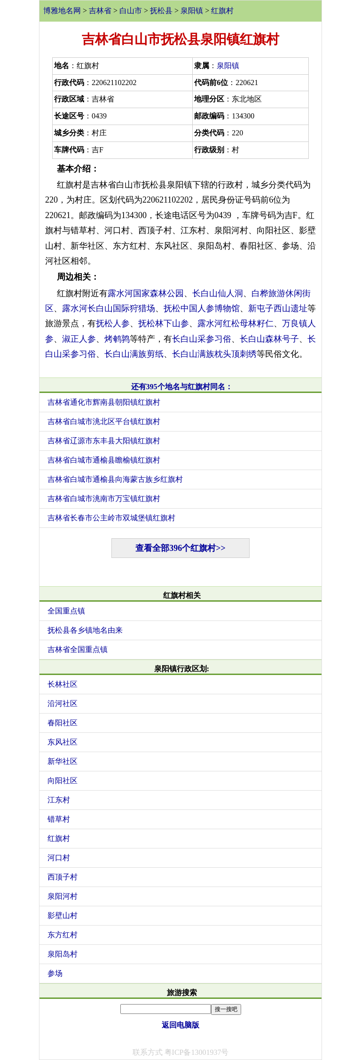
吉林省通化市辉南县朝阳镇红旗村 (103, 402)
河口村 (58, 858)
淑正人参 (79, 339)
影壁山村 (62, 915)
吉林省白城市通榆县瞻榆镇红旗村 (103, 460)
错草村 (58, 819)
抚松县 (161, 11)
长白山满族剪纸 (134, 354)
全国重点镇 (66, 611)
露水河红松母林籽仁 (235, 323)
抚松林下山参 (163, 323)
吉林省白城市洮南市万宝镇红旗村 (103, 499)
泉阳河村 (62, 896)
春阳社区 (62, 723)
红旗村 (222, 11)
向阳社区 (62, 781)
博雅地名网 (62, 11)
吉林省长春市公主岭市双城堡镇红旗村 (111, 518)
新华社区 (62, 761)
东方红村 (62, 935)
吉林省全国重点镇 (77, 649)
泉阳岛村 (62, 954)
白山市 (130, 11)
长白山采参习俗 (201, 339)
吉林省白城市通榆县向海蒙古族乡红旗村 (115, 479)
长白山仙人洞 (217, 293)
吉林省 (100, 11)
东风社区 (62, 742)
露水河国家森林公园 (146, 293)
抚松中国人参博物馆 (202, 308)
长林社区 (62, 684)
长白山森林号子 (269, 339)
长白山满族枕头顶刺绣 (214, 354)
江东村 (58, 800)
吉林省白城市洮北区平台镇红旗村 (103, 421)
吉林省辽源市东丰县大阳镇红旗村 (103, 441)
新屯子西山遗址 (277, 308)
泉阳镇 (191, 11)
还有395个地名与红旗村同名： (182, 387)
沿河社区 (62, 703)
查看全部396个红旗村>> (180, 548)
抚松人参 (113, 323)
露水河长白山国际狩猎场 (108, 308)
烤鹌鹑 (117, 339)
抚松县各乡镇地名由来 (85, 630)
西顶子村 (62, 877)
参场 (55, 973)
